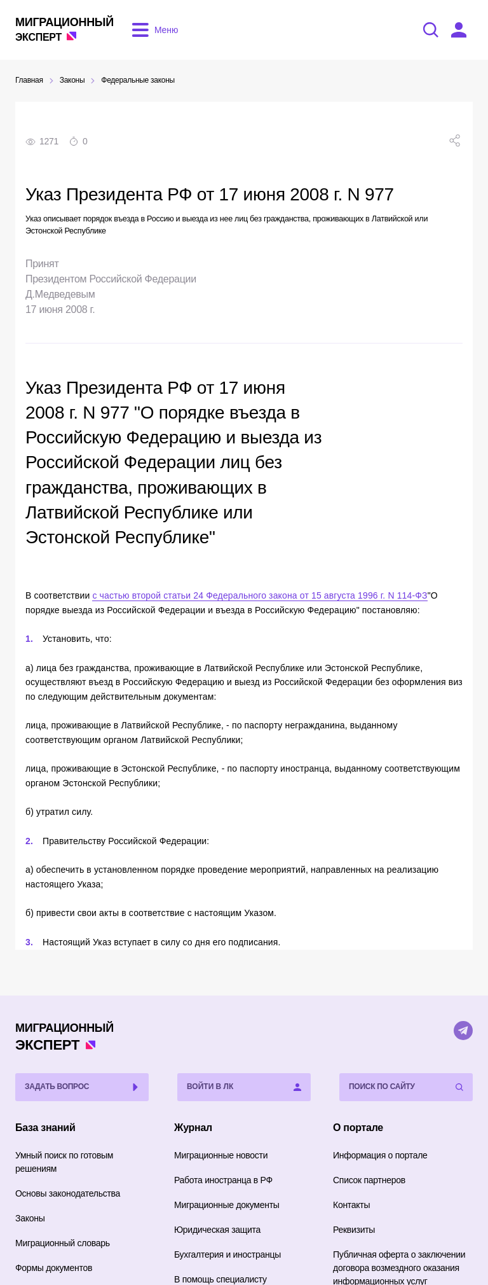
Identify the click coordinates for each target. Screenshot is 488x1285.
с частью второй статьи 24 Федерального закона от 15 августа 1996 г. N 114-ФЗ (259, 595)
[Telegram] (463, 1030)
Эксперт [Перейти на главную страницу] (64, 29)
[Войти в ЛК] (459, 30)
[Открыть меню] (152, 30)
